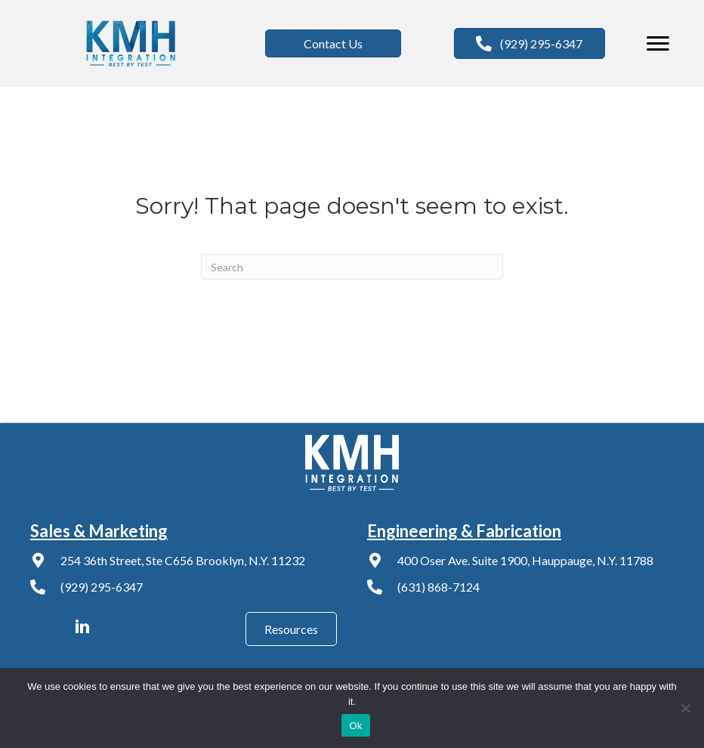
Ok (355, 725)
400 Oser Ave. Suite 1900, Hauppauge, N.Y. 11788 (525, 560)
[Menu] (658, 44)
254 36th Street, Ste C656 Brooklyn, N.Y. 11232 (182, 560)
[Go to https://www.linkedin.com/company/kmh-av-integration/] (82, 628)
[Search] (352, 267)
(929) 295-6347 (101, 587)
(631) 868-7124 (438, 587)
